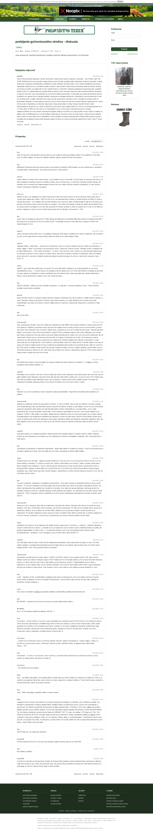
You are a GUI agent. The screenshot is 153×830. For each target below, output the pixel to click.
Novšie (85, 146)
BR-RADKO (20, 609)
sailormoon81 (21, 322)
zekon (19, 266)
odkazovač (82, 795)
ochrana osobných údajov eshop (117, 804)
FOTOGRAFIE (33, 19)
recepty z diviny (56, 798)
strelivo (19, 47)
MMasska (20, 194)
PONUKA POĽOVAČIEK (104, 19)
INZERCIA (86, 19)
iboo (21, 51)
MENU (120, 19)
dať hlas (26, 124)
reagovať (20, 124)
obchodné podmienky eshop (115, 806)
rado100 (20, 372)
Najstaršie (99, 146)
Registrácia (114, 54)
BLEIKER (19, 76)
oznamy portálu (56, 804)
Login (113, 32)
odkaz (89, 362)
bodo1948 (20, 739)
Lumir (19, 589)
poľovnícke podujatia (30, 795)
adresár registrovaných (30, 806)
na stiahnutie (55, 801)
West (18, 675)
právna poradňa (56, 795)
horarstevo (21, 638)
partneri (81, 801)
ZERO (124, 95)
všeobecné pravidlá (112, 795)
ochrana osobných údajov (114, 801)
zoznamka (26, 804)
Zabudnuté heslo (132, 54)
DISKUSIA (60, 19)
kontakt (80, 798)
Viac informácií (112, 1)
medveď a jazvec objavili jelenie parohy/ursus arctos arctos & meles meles (124, 90)
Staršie (91, 146)
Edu (18, 152)
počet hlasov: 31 (36, 124)
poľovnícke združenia (30, 798)
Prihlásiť (124, 49)
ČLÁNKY (72, 19)
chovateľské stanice (29, 801)
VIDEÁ (47, 19)
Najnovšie (77, 146)
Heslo (113, 40)
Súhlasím (120, 1)
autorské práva (111, 798)
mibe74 (19, 177)
